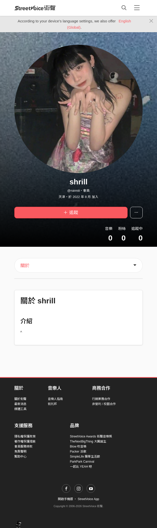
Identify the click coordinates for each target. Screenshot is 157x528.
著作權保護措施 (24, 441)
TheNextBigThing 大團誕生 (88, 441)
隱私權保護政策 (24, 436)
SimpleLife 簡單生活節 (85, 456)
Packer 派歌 (78, 451)
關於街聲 (20, 399)
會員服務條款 (23, 446)
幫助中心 (20, 456)
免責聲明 (20, 451)
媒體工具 (20, 409)
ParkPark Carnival (82, 461)
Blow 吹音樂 (78, 446)
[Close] (151, 21)
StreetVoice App (88, 499)
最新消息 (20, 404)
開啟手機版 (65, 499)
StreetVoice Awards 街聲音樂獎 (91, 436)
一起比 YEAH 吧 (81, 466)
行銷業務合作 (101, 399)
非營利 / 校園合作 (104, 404)
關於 (24, 265)
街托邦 (52, 404)
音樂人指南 (55, 399)
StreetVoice (35, 7)
